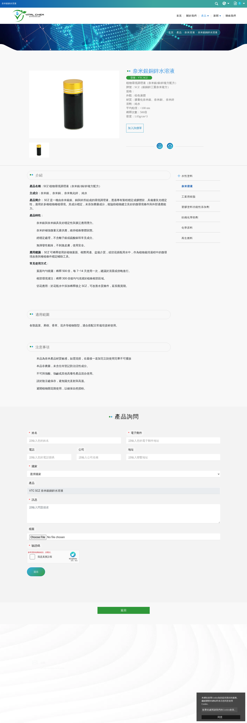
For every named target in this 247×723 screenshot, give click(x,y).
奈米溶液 (190, 32)
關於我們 (191, 15)
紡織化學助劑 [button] (190, 217)
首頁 (179, 15)
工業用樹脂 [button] (188, 196)
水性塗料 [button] (187, 176)
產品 (179, 32)
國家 (33, 466)
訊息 (33, 499)
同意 (220, 717)
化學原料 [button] (187, 227)
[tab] (198, 176)
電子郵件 (135, 432)
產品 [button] (203, 15)
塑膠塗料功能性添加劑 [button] (195, 207)
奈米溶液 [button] (187, 186)
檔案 (31, 528)
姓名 (33, 432)
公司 (81, 449)
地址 (131, 449)
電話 (31, 449)
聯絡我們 (231, 15)
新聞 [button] (216, 15)
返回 (124, 610)
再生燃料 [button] (187, 238)
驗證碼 (34, 545)
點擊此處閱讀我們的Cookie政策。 (219, 710)
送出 (36, 571)
